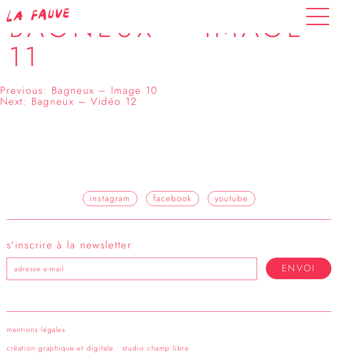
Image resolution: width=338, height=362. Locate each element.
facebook (172, 198)
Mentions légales (36, 330)
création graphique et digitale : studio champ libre (98, 348)
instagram (110, 198)
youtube (231, 198)
